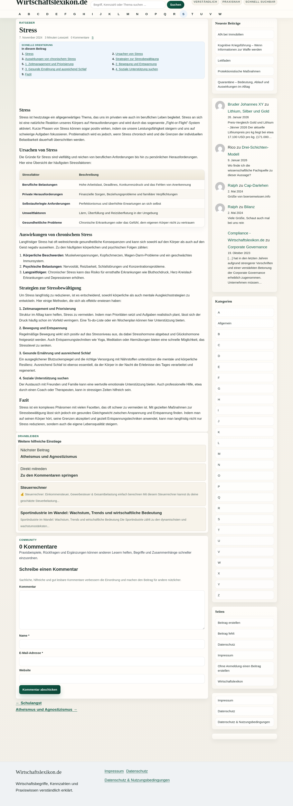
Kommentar (27, 586)
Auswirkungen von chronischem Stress (50, 59)
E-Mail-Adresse (31, 653)
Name (24, 635)
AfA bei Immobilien (231, 34)
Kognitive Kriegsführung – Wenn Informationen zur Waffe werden (240, 47)
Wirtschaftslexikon (230, 681)
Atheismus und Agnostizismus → (46, 709)
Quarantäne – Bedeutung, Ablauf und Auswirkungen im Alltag (243, 84)
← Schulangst (29, 703)
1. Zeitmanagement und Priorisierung (49, 64)
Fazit (28, 74)
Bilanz (249, 207)
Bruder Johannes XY (246, 104)
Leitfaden (224, 60)
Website (25, 670)
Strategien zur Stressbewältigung (137, 59)
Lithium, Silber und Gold (248, 111)
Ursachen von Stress (129, 53)
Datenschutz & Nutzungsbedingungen (244, 722)
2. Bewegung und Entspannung (136, 64)
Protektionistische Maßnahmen (239, 71)
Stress (29, 53)
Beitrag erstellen (229, 622)
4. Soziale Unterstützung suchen (137, 69)
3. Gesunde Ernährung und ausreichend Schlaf (55, 69)
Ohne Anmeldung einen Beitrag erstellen (239, 668)
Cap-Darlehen (256, 185)
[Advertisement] (112, 92)
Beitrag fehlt (226, 633)
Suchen (175, 4)
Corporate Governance (247, 247)
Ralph (233, 185)
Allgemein (224, 323)
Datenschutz (226, 644)
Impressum (225, 655)
